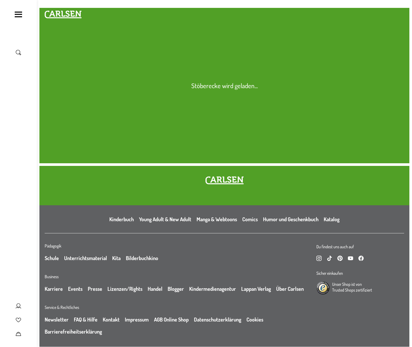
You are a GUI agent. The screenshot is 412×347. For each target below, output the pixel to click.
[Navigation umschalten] (18, 14)
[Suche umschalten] (18, 52)
